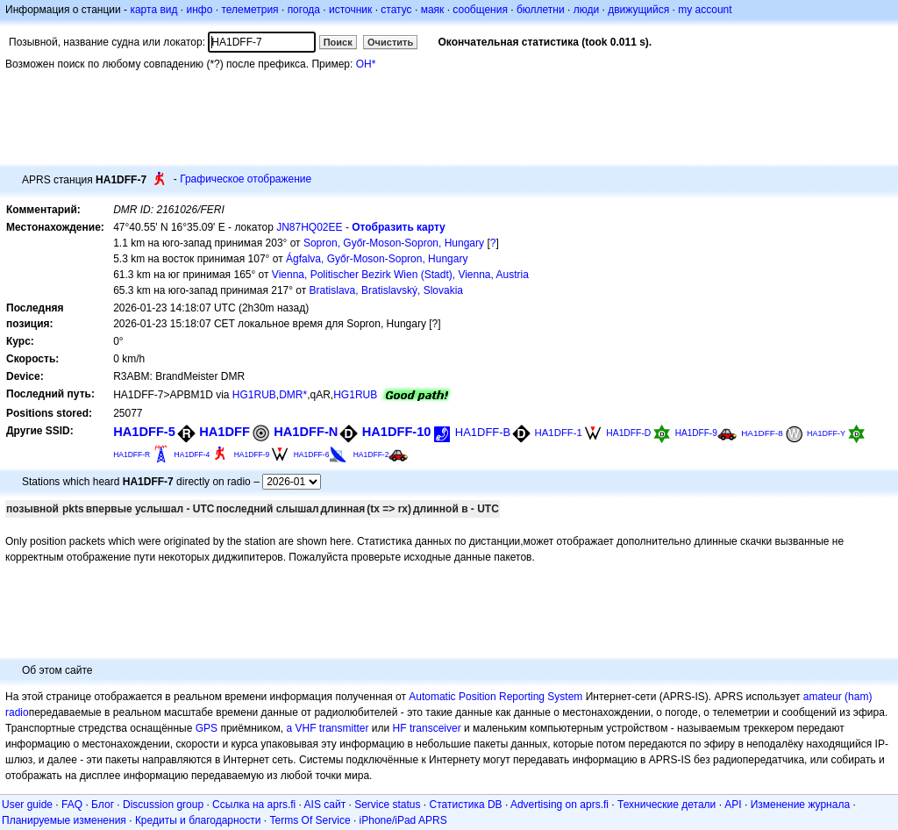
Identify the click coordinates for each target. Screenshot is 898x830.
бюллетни (541, 10)
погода (304, 10)
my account (704, 10)
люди (586, 10)
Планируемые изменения (64, 820)
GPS (206, 728)
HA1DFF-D (628, 433)
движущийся (638, 10)
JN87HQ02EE (309, 227)
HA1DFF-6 (312, 454)
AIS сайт (325, 804)
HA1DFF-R (131, 454)
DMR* (293, 395)
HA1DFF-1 (558, 432)
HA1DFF (224, 432)
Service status (387, 804)
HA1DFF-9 (696, 433)
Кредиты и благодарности (198, 820)
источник (350, 10)
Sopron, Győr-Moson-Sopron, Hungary (393, 243)
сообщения (480, 10)
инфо (199, 10)
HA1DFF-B (482, 432)
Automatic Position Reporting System (495, 696)
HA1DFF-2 (371, 454)
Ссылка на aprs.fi (254, 804)
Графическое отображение (245, 179)
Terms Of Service (310, 820)
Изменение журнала (800, 804)
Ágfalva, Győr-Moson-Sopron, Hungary (376, 259)
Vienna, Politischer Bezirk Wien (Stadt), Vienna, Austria (400, 274)
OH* (366, 64)
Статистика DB (466, 804)
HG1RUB (254, 395)
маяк (433, 10)
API (732, 804)
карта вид (153, 10)
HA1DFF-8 (762, 433)
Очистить (390, 42)
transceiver (435, 728)
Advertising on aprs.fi (559, 804)
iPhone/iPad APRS (403, 820)
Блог (102, 804)
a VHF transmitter (328, 728)
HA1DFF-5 (144, 432)
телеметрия (249, 10)
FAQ (71, 804)
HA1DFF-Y (826, 433)
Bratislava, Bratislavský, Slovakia (386, 290)
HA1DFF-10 (396, 432)
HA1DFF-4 (192, 454)
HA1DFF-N (306, 432)
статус (396, 10)
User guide (27, 804)
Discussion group (163, 804)
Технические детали (666, 804)
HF (400, 728)
